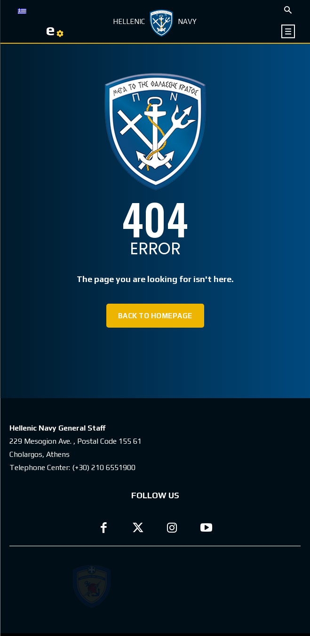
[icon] (288, 31)
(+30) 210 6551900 (103, 467)
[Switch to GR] (22, 10)
